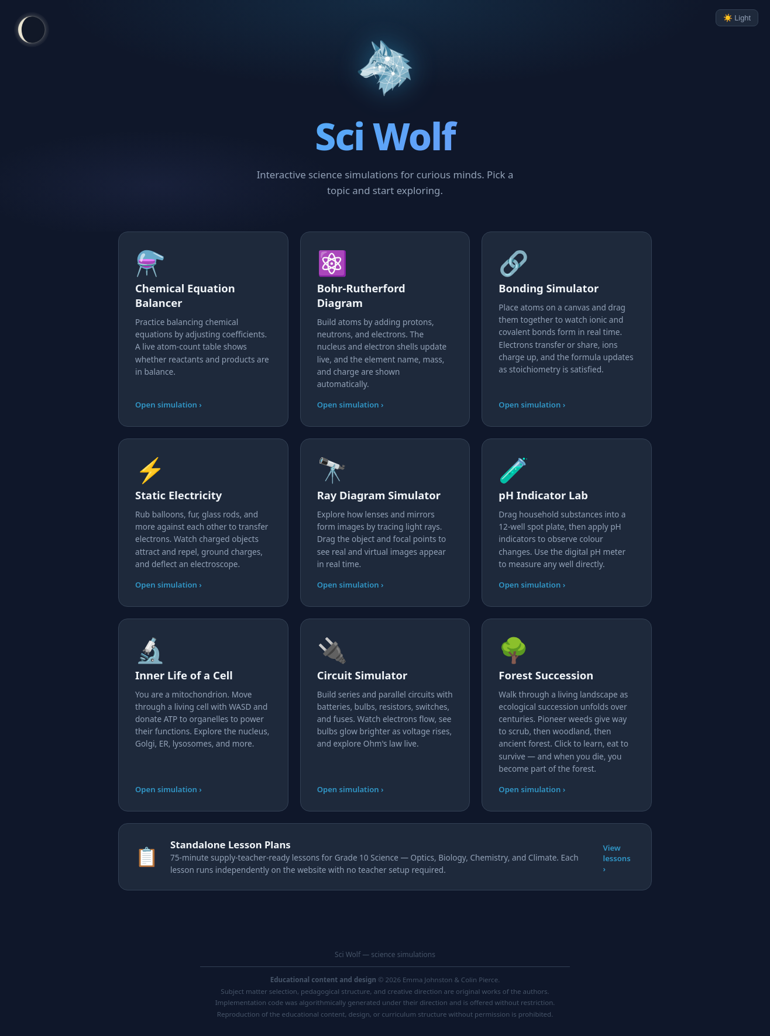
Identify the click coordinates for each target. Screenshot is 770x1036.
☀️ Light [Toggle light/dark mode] (737, 17)
